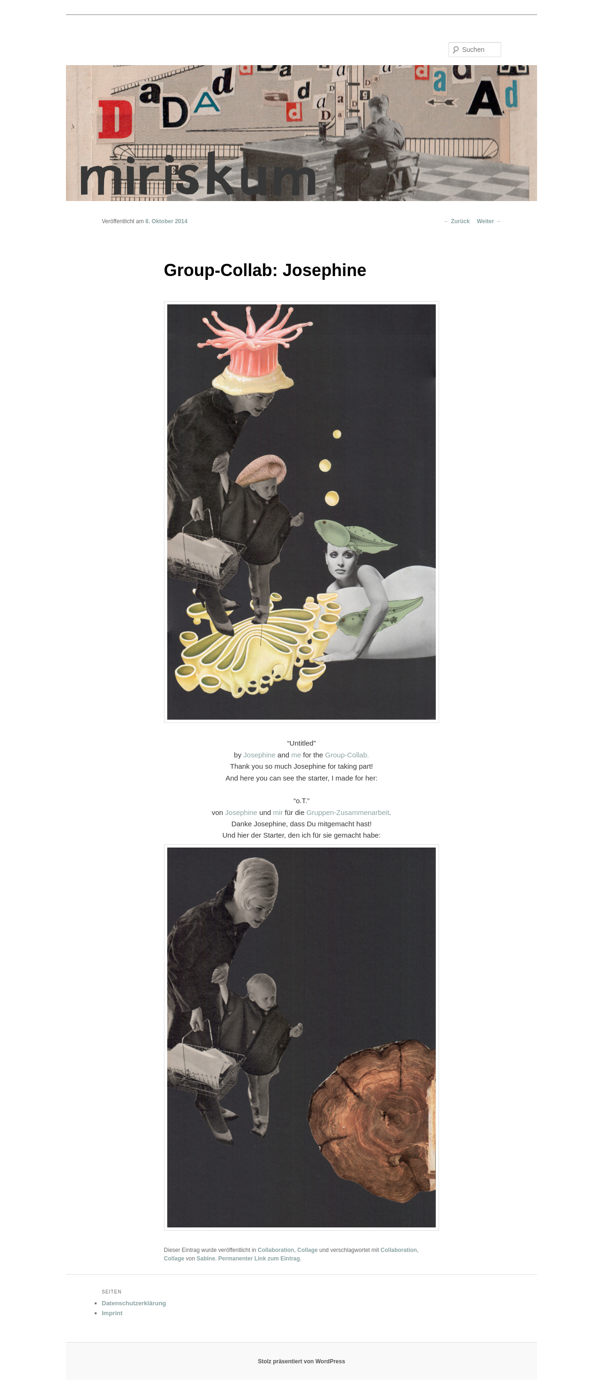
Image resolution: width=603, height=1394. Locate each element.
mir (278, 812)
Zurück (457, 221)
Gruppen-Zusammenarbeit (347, 812)
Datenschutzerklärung (134, 1303)
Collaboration (276, 1250)
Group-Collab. (347, 755)
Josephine (260, 755)
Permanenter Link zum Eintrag (259, 1258)
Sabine (205, 1258)
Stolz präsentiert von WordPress (301, 1361)
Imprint (112, 1313)
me (296, 755)
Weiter (489, 221)
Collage (307, 1250)
